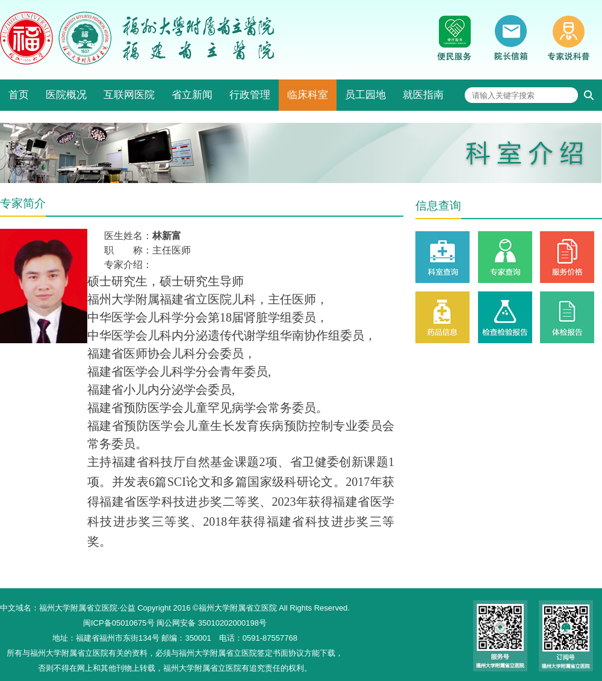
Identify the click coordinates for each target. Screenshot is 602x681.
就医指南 (423, 95)
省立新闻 (192, 95)
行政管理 (249, 95)
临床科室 (307, 95)
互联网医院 (129, 95)
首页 (18, 95)
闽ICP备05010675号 (119, 622)
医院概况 (66, 95)
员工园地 (365, 95)
